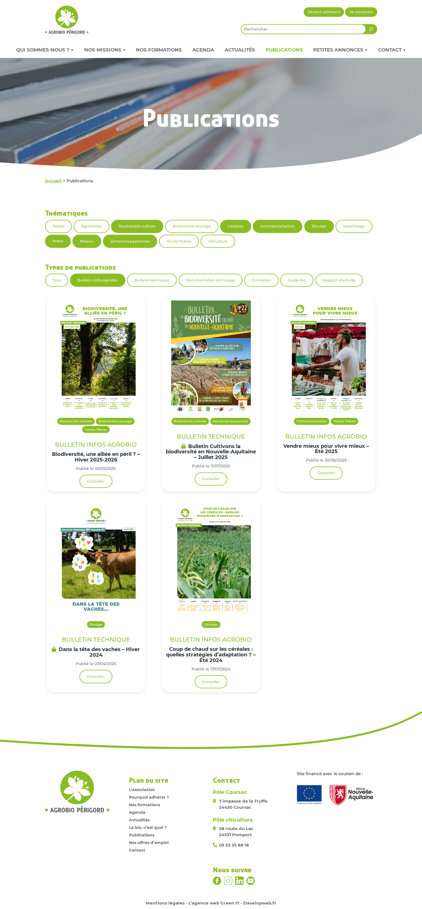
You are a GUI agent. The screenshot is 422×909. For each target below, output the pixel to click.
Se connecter (361, 12)
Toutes (58, 226)
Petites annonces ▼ (340, 50)
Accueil (53, 180)
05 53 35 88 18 (234, 845)
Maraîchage (354, 226)
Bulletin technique (152, 280)
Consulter (96, 481)
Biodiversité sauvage (192, 226)
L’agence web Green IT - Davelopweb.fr (232, 903)
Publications (284, 50)
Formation (261, 280)
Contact (137, 850)
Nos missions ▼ (105, 50)
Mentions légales (165, 903)
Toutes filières (179, 241)
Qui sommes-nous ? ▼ (45, 50)
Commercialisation (277, 226)
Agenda (203, 50)
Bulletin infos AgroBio (97, 280)
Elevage (319, 226)
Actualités (240, 50)
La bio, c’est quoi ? (148, 827)
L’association (142, 789)
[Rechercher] (371, 29)
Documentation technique (210, 280)
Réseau (86, 241)
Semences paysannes (130, 241)
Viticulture (217, 241)
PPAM (58, 241)
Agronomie (91, 226)
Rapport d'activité (339, 280)
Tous (57, 280)
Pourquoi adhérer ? (149, 797)
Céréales (235, 226)
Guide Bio (297, 280)
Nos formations (159, 50)
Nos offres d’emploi (149, 842)
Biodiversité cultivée (137, 226)
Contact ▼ (392, 50)
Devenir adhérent (324, 12)
